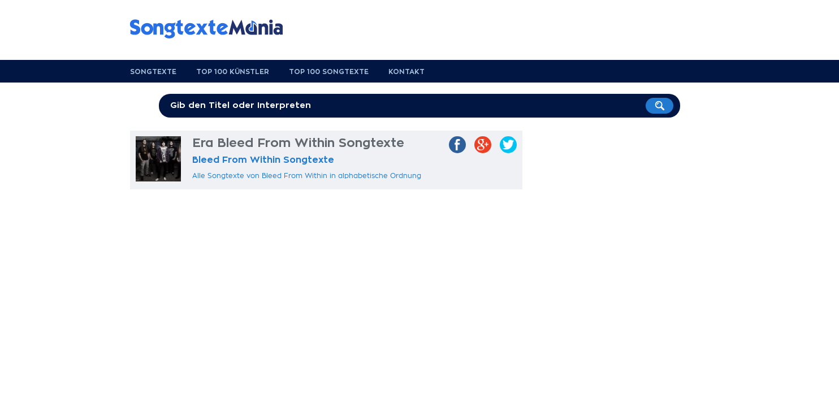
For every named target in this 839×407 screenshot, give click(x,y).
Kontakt (406, 71)
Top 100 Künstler (232, 71)
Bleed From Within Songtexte (263, 159)
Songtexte (153, 71)
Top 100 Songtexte (329, 71)
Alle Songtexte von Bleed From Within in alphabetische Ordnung (306, 175)
